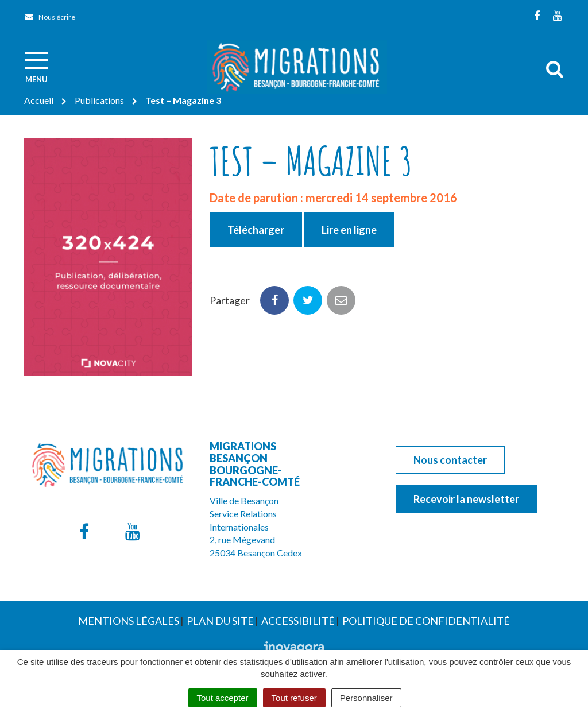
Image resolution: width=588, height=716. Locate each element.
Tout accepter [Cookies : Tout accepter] (223, 698)
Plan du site (220, 620)
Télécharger (255, 229)
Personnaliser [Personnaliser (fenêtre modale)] (366, 698)
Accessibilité (298, 620)
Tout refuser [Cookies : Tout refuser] (294, 698)
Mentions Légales (128, 620)
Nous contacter (450, 460)
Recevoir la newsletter (466, 499)
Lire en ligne (349, 229)
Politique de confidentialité (426, 620)
